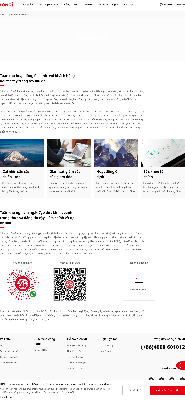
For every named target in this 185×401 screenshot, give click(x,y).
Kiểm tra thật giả (75, 357)
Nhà (2, 14)
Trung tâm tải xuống (76, 345)
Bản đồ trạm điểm (8, 362)
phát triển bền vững (18, 14)
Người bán (106, 351)
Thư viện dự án (74, 351)
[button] (154, 5)
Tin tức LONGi (40, 350)
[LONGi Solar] (6, 5)
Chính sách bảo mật (50, 392)
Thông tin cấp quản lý (10, 357)
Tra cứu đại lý (107, 345)
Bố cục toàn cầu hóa (9, 351)
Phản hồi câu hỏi (75, 368)
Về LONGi (4, 345)
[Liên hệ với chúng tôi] (180, 365)
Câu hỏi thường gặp (76, 362)
